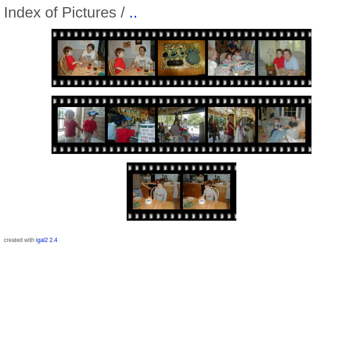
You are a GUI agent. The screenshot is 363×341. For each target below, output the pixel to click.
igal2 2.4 (46, 240)
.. (133, 12)
